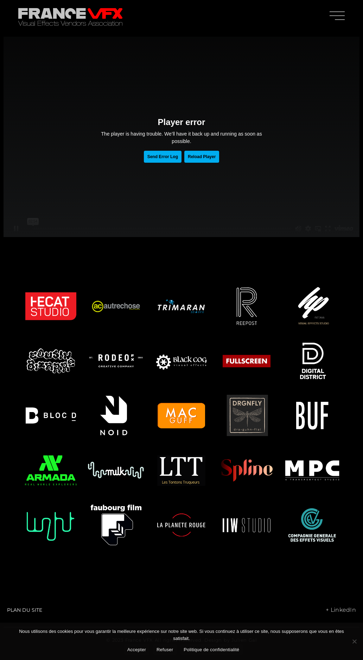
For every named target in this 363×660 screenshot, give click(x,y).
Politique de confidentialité (211, 649)
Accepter (136, 649)
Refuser (165, 649)
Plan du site (24, 610)
